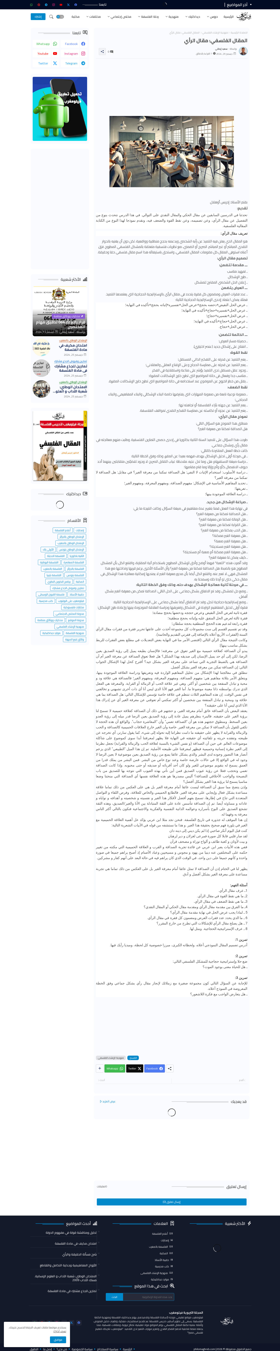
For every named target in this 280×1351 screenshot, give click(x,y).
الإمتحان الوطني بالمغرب (71, 543)
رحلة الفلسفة (150, 16)
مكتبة (76, 16)
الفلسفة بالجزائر (75, 568)
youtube (43, 53)
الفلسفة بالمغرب (52, 568)
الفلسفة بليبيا (54, 575)
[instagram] (53, 4)
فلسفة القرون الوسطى (51, 594)
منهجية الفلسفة (75, 633)
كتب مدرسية (46, 600)
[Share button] (99, 1068)
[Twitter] (134, 1068)
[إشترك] (38, 16)
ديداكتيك (194, 16)
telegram (71, 63)
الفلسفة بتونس (75, 575)
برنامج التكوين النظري (59, 581)
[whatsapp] (31, 4)
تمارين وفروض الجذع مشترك (68, 588)
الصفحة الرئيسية (239, 33)
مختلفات (95, 16)
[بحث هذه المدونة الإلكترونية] (148, 1297)
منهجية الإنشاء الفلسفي (215, 33)
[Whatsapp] (114, 1068)
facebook (71, 44)
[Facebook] (154, 1068)
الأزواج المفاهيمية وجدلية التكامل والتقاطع (68, 1265)
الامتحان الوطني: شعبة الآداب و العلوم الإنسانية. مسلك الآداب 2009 (70, 389)
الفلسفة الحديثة (56, 555)
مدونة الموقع (76, 620)
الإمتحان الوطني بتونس (71, 549)
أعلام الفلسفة (63, 530)
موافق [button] (58, 1339)
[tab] (229, 16)
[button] (60, 17)
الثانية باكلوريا (77, 555)
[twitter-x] (68, 4)
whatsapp (43, 44)
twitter (43, 63)
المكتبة (80, 581)
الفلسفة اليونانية (49, 562)
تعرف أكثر (60, 1331)
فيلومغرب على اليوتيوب (71, 600)
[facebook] (76, 4)
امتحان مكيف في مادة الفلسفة (73, 347)
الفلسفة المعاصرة (74, 562)
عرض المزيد (109, 1101)
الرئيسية (229, 16)
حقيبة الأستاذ (77, 594)
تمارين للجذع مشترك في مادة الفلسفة (70, 368)
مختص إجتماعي (121, 16)
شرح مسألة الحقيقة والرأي (79, 1254)
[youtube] (61, 4)
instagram (71, 53)
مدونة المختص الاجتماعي (70, 613)
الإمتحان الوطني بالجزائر (72, 536)
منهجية (173, 16)
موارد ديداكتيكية (51, 633)
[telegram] (46, 4)
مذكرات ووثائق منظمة (50, 620)
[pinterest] (39, 4)
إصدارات (80, 530)
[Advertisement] (172, 88)
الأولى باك (48, 549)
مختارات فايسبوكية (73, 607)
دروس (214, 16)
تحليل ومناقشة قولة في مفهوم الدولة (71, 1232)
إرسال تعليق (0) (171, 1202)
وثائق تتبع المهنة (74, 639)
